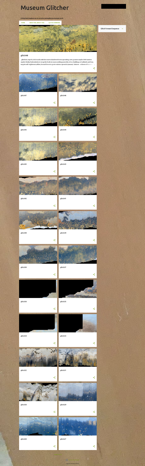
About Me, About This (36, 22)
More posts (58, 454)
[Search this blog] (115, 6)
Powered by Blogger (73, 460)
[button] (94, 68)
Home (22, 22)
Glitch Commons (53, 22)
